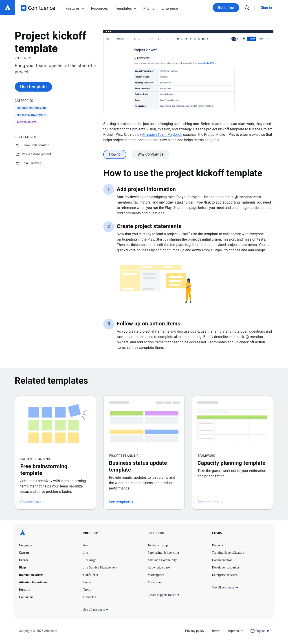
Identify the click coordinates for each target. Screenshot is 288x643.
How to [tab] (115, 154)
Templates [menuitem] (125, 8)
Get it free (226, 7)
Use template (33, 86)
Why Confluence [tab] (150, 154)
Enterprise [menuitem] (170, 8)
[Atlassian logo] (7, 7)
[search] (247, 8)
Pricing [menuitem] (148, 8)
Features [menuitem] (75, 8)
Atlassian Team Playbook (162, 134)
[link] (266, 8)
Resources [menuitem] (99, 8)
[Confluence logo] (38, 8)
